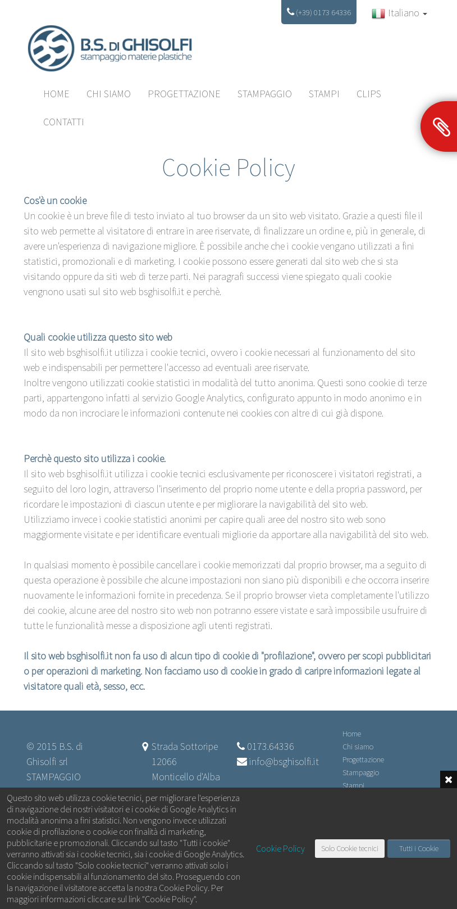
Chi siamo (108, 93)
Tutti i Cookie (418, 848)
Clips (369, 93)
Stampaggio (264, 93)
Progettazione (184, 93)
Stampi (324, 93)
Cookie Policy (280, 848)
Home (351, 734)
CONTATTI (63, 121)
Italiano (399, 13)
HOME (56, 93)
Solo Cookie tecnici (349, 848)
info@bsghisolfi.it (284, 761)
